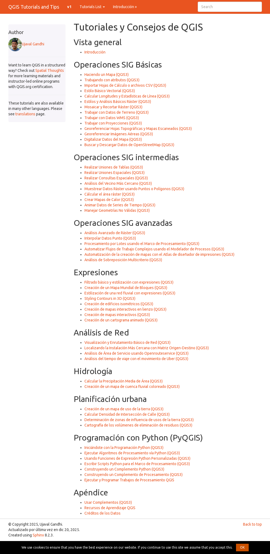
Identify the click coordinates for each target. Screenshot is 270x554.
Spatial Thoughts (49, 70)
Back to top (252, 524)
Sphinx (38, 535)
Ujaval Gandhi (26, 44)
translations (25, 114)
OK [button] (242, 547)
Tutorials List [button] (92, 7)
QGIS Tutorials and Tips (33, 6)
